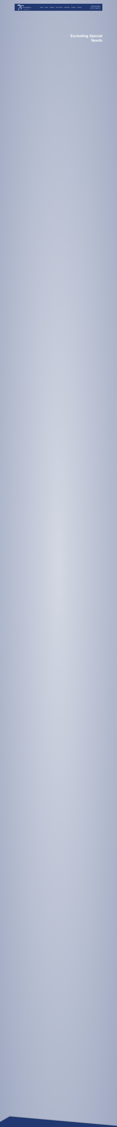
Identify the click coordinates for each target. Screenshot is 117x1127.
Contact (79, 7)
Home (41, 7)
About (46, 7)
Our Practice (59, 7)
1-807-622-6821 (95, 6)
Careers (73, 7)
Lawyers (52, 7)
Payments (67, 7)
